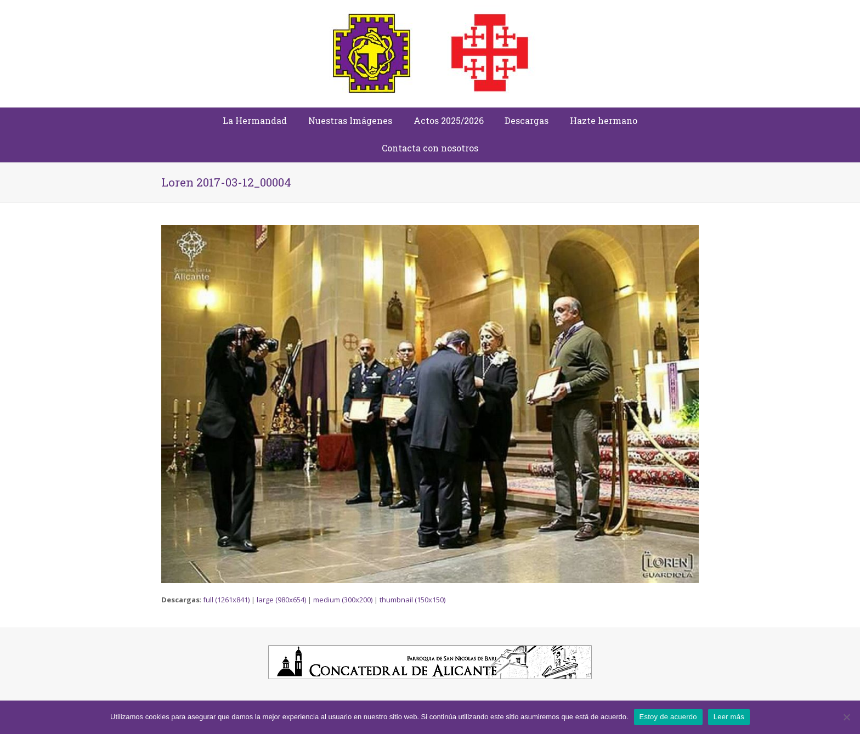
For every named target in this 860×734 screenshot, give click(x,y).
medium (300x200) (342, 600)
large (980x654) (281, 600)
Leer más (729, 717)
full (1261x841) (226, 600)
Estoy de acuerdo (668, 717)
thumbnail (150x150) (412, 600)
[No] (846, 717)
